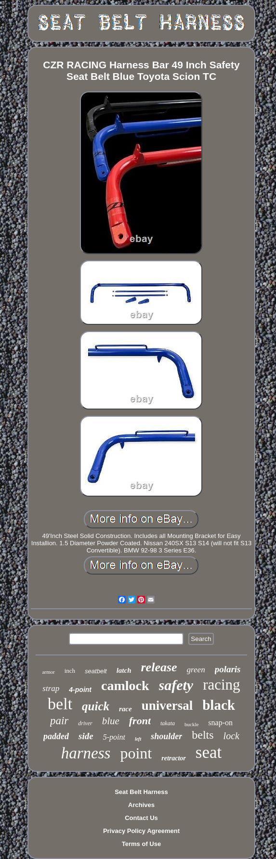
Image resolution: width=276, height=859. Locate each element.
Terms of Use (141, 843)
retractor (173, 758)
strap (50, 688)
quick (95, 706)
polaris (228, 669)
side (86, 736)
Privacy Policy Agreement (141, 830)
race (125, 709)
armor (48, 672)
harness (86, 753)
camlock (125, 685)
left (138, 739)
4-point (80, 689)
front (140, 721)
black (218, 705)
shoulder (166, 736)
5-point (114, 737)
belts (202, 735)
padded (56, 736)
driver (85, 723)
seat (209, 752)
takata (167, 723)
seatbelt (96, 671)
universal (167, 705)
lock (231, 736)
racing (221, 684)
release (159, 667)
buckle (191, 724)
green (196, 669)
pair (59, 721)
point (136, 753)
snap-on (220, 722)
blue (110, 721)
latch (124, 670)
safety (176, 685)
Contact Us (141, 817)
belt (60, 704)
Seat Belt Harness (141, 791)
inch (70, 670)
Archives (141, 804)
